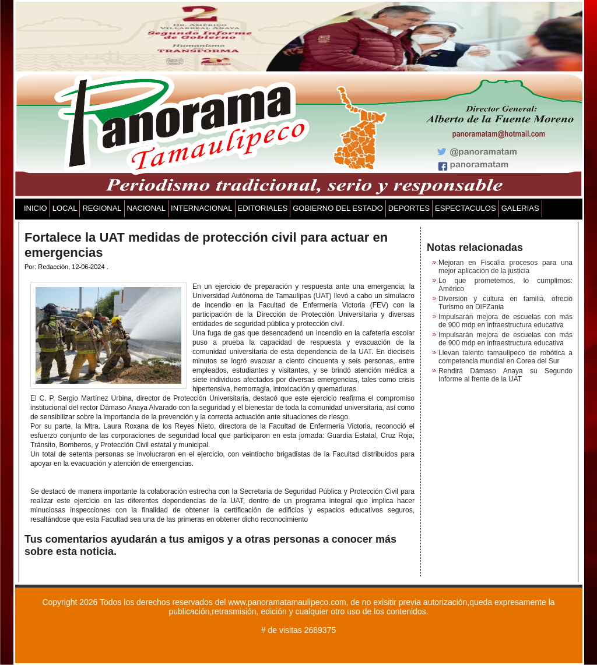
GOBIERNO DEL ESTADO (338, 208)
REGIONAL (101, 208)
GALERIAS (520, 208)
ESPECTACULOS (465, 208)
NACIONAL (146, 208)
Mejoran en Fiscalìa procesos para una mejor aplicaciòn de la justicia (505, 267)
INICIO (35, 208)
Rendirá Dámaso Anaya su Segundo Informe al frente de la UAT (505, 375)
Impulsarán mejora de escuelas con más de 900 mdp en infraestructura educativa (505, 321)
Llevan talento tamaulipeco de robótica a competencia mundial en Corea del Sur (505, 357)
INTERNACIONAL (201, 208)
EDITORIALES (263, 208)
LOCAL (65, 208)
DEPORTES (409, 208)
